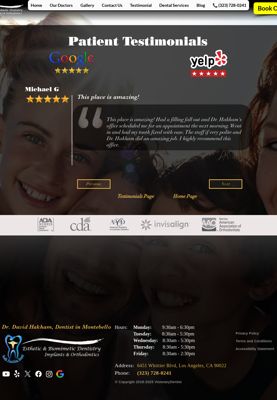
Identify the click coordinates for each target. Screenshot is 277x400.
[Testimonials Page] (136, 196)
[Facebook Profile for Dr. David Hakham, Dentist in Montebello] (38, 374)
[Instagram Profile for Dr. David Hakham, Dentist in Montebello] (49, 374)
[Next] (225, 184)
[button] (174, 5)
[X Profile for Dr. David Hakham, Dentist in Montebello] (27, 374)
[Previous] (93, 184)
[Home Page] (185, 196)
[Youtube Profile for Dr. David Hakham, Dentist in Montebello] (6, 374)
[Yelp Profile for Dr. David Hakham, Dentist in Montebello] (17, 374)
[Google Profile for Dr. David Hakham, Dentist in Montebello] (60, 374)
